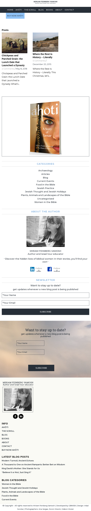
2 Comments (8, 69)
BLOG (4, 435)
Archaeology (45, 170)
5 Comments (39, 61)
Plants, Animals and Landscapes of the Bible (45, 195)
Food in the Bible (45, 184)
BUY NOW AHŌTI (10, 450)
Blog (45, 177)
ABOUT (5, 442)
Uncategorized (45, 198)
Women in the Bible (45, 202)
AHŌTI (5, 427)
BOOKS (5, 439)
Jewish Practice (45, 188)
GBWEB (72, 506)
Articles (45, 174)
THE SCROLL (8, 431)
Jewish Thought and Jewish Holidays (45, 191)
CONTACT (7, 446)
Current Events (45, 181)
